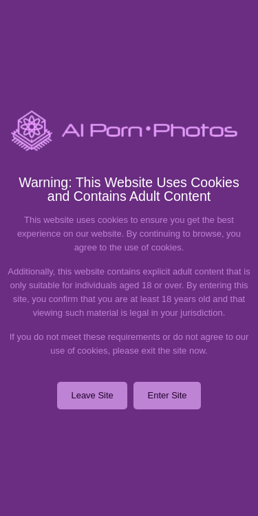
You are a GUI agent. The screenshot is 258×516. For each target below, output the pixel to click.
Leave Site (92, 395)
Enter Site (166, 395)
